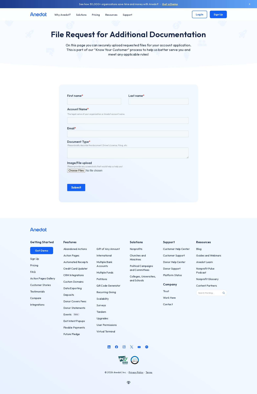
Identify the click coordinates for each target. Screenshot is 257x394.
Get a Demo (170, 4)
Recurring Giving (106, 292)
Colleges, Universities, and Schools (143, 278)
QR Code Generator (108, 285)
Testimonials (37, 291)
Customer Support (174, 255)
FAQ (33, 271)
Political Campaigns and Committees (141, 268)
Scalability (103, 298)
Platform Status (172, 275)
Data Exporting (72, 288)
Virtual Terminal (106, 331)
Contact (168, 304)
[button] (81, 15)
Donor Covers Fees (74, 301)
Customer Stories (40, 285)
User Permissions (107, 325)
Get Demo (41, 250)
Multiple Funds (105, 272)
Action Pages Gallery (42, 278)
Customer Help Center (176, 249)
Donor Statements (74, 308)
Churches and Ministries (138, 257)
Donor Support (172, 268)
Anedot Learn (204, 262)
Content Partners (206, 285)
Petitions (102, 279)
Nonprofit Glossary (207, 279)
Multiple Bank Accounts (104, 264)
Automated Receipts (75, 262)
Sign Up (218, 14)
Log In (199, 14)
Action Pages (71, 255)
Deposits (68, 294)
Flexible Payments (74, 327)
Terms (149, 372)
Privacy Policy (136, 372)
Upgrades (102, 318)
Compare (35, 298)
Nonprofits (136, 249)
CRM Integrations (73, 275)
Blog (198, 249)
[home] (38, 14)
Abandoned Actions (75, 249)
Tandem (101, 311)
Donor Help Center (174, 262)
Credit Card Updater (75, 268)
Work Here (169, 297)
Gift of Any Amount (108, 249)
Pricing (34, 265)
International (104, 255)
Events (67, 314)
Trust (166, 291)
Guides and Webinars (208, 255)
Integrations (37, 304)
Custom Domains (73, 281)
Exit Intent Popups (74, 321)
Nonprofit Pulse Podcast (205, 270)
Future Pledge (71, 334)
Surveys (101, 305)
